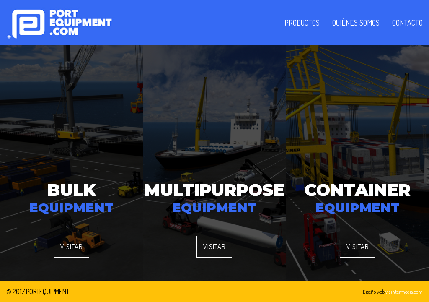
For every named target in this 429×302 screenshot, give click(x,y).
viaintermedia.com (404, 292)
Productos (302, 22)
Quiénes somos (356, 22)
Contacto (407, 22)
